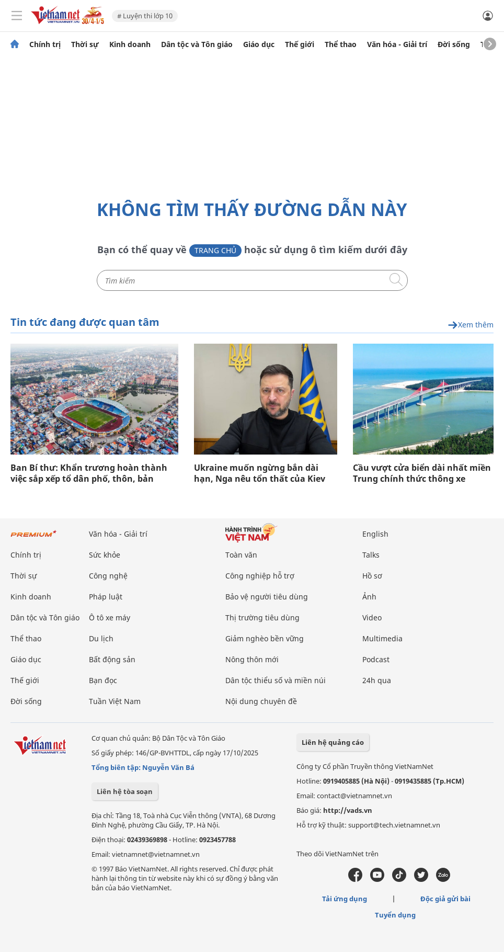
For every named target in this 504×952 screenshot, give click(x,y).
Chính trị (45, 44)
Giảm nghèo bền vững (264, 638)
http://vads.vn (347, 810)
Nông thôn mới (252, 659)
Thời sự (85, 44)
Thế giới (299, 44)
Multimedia (382, 638)
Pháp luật (105, 597)
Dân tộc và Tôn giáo (197, 44)
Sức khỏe (104, 555)
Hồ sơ (372, 576)
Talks (371, 555)
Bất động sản (112, 659)
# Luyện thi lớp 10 (145, 15)
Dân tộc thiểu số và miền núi (275, 680)
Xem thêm (471, 325)
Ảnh (369, 597)
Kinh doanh (130, 44)
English (375, 534)
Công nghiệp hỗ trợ (259, 576)
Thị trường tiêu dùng (262, 617)
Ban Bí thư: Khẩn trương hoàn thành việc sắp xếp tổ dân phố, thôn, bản (88, 473)
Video (372, 617)
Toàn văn (241, 555)
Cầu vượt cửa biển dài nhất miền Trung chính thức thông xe (422, 473)
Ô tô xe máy (109, 617)
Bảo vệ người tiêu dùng (266, 597)
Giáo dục (258, 44)
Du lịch (101, 638)
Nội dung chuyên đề (261, 701)
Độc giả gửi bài (445, 898)
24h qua (376, 680)
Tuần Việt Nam (115, 701)
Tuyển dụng (395, 915)
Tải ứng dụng (344, 898)
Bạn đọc (103, 680)
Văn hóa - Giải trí (397, 44)
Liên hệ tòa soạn (125, 791)
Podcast (376, 659)
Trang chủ (215, 250)
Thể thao (341, 44)
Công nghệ (108, 576)
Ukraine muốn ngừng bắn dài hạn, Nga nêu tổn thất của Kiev (259, 473)
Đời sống (454, 44)
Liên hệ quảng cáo (333, 742)
